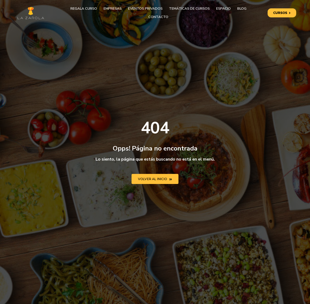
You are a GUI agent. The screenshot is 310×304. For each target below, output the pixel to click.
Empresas (113, 8)
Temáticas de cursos (189, 8)
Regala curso (83, 8)
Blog (241, 8)
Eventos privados (145, 8)
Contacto (158, 17)
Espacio (223, 8)
